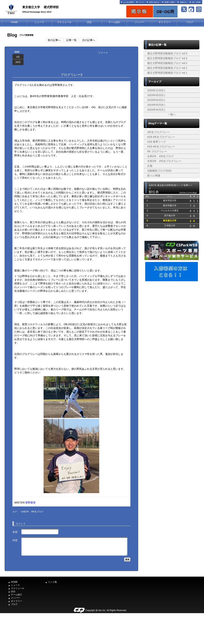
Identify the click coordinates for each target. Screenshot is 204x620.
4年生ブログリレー (158, 132)
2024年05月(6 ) (156, 104)
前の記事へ (54, 40)
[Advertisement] (171, 310)
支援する (183, 2)
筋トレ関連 (153, 175)
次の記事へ (88, 40)
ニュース (39, 22)
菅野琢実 (30, 502)
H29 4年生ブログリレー (161, 146)
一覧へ (172, 114)
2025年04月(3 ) (156, 100)
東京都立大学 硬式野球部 (40, 7)
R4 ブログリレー (157, 151)
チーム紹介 (114, 22)
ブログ (189, 22)
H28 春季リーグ (156, 141)
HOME (14, 22)
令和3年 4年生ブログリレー (164, 161)
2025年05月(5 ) (156, 95)
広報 (149, 165)
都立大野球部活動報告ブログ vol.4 (167, 58)
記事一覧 (71, 40)
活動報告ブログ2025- (159, 170)
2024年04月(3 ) (156, 109)
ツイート (103, 52)
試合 (89, 22)
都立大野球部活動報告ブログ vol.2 (167, 67)
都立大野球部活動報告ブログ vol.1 (167, 72)
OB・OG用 (196, 2)
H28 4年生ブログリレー (161, 136)
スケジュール (64, 22)
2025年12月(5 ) (156, 90)
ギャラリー (165, 22)
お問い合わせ (154, 2)
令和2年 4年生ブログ (32, 511)
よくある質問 (128, 2)
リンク (141, 2)
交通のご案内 (169, 2)
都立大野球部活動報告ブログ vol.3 (167, 63)
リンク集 (52, 582)
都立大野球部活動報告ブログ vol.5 (167, 53)
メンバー (139, 22)
